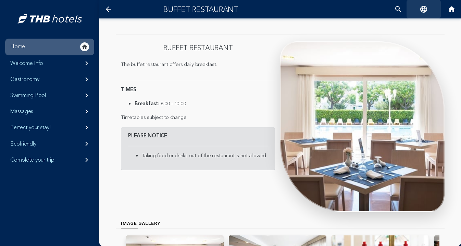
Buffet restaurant (200, 9)
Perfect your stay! (50, 127)
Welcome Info (50, 63)
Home (49, 46)
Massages (50, 111)
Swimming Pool (50, 95)
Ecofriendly (50, 144)
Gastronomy (50, 79)
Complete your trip (50, 160)
